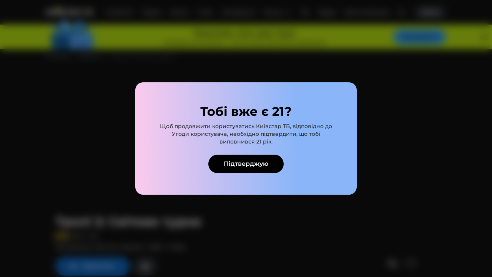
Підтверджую (246, 163)
